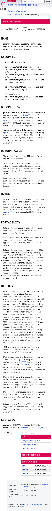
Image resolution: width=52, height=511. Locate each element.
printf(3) (25, 115)
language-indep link (31, 440)
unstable (26, 473)
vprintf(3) (8, 132)
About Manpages (23, 5)
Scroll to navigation (12, 21)
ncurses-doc (19, 15)
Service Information (17, 11)
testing (11, 15)
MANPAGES (11, 1)
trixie (24, 466)
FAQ (35, 5)
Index (10, 5)
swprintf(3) (9, 212)
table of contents (31, 455)
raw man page (28, 448)
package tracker (29, 444)
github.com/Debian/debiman (32, 504)
